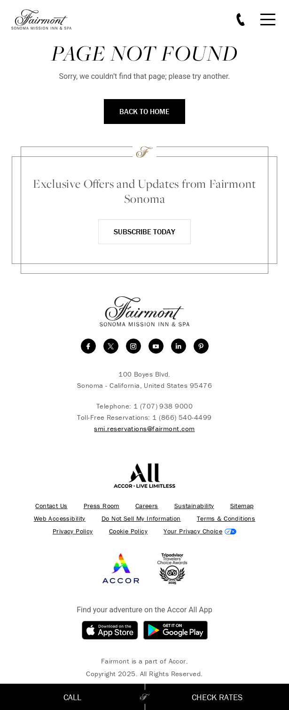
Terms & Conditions (226, 519)
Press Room (101, 506)
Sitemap (242, 506)
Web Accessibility (60, 519)
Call (72, 697)
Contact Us (51, 506)
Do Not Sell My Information (141, 519)
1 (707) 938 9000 (163, 405)
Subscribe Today (144, 231)
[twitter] (110, 346)
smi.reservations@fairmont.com (144, 428)
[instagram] (133, 346)
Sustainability (194, 506)
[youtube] (156, 346)
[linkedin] (178, 346)
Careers (146, 506)
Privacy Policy (73, 531)
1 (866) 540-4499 (181, 417)
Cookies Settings (200, 531)
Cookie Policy (128, 531)
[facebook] (88, 346)
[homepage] (46, 19)
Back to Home (144, 111)
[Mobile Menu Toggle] (268, 19)
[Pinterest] (201, 346)
